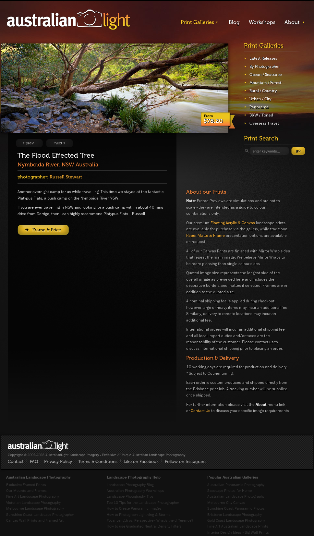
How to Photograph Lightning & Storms (139, 514)
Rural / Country (263, 91)
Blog (234, 22)
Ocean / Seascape (265, 74)
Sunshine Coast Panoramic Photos (236, 508)
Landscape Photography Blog (130, 484)
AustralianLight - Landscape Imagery (68, 19)
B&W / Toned (261, 115)
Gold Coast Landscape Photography (236, 520)
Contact (16, 461)
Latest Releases (263, 58)
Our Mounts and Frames (26, 490)
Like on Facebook (141, 461)
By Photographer (264, 66)
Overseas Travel (264, 123)
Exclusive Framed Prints (26, 484)
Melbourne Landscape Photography (35, 508)
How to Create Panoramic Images (134, 508)
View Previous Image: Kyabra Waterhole (29, 143)
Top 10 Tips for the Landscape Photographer (143, 502)
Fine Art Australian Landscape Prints (237, 526)
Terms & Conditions (97, 461)
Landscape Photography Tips (130, 496)
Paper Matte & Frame (205, 235)
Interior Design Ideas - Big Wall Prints (238, 532)
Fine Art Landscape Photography (32, 496)
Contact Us (200, 410)
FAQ (34, 461)
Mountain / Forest (265, 82)
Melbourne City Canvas (226, 502)
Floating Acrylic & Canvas (233, 222)
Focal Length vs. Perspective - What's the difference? (150, 520)
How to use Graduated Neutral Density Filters (144, 526)
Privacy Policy (58, 461)
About (292, 22)
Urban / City (260, 99)
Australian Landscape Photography (235, 496)
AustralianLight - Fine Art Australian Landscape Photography (38, 445)
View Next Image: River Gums (59, 143)
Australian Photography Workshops (135, 490)
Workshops (262, 22)
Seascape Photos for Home (229, 490)
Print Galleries (197, 22)
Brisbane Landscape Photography (234, 514)
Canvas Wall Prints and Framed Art (35, 520)
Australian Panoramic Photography (235, 484)
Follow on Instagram (185, 461)
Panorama (259, 107)
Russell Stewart (66, 177)
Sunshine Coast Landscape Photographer (40, 514)
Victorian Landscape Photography (33, 502)
